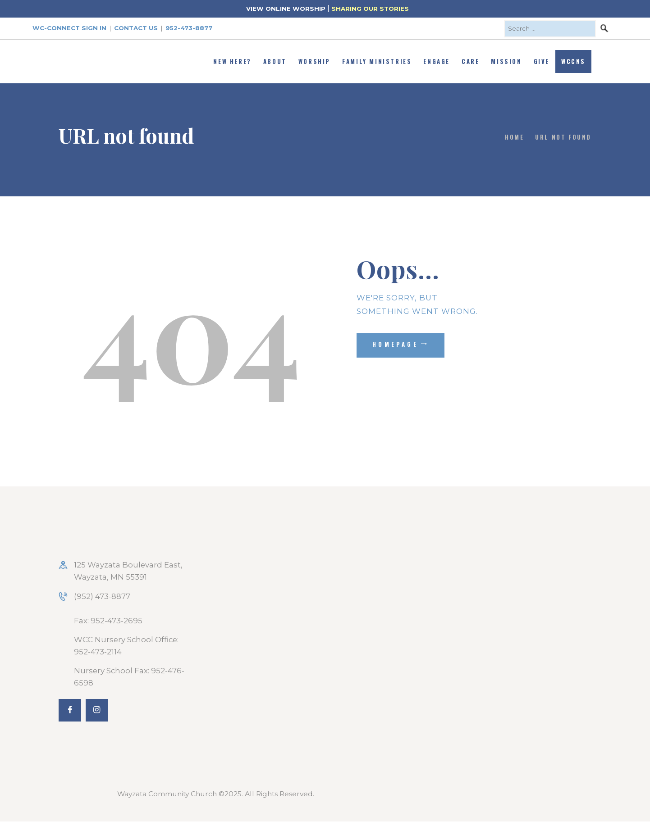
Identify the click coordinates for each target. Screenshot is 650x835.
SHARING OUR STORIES (370, 8)
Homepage (395, 344)
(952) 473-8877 (102, 596)
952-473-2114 (98, 651)
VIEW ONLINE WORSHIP (285, 8)
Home (514, 136)
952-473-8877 (188, 28)
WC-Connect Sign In (69, 28)
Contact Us (136, 28)
